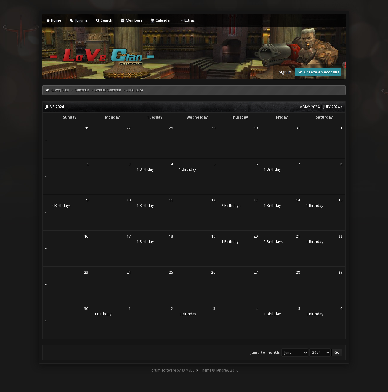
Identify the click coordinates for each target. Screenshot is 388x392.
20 (256, 236)
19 (213, 236)
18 (171, 236)
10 (128, 200)
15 (340, 200)
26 (86, 128)
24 (128, 272)
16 (86, 236)
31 (298, 128)
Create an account (318, 71)
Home (53, 20)
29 (213, 128)
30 (256, 128)
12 (213, 200)
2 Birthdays (61, 205)
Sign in (285, 72)
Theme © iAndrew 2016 (219, 370)
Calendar (160, 20)
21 (298, 236)
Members (131, 20)
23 (86, 272)
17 (128, 236)
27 (128, 128)
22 (340, 236)
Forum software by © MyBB (172, 370)
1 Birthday (145, 169)
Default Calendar (107, 90)
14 (298, 200)
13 (256, 200)
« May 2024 (309, 107)
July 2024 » (332, 107)
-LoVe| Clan (60, 90)
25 (171, 272)
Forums (78, 20)
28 (171, 128)
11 (171, 200)
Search (103, 20)
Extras (187, 20)
